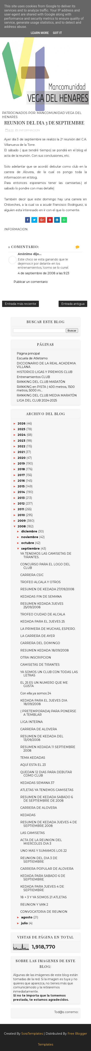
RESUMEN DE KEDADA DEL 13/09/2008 (41, 738)
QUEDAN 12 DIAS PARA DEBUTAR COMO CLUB (46, 774)
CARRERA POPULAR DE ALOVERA (46, 869)
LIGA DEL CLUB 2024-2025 (37, 400)
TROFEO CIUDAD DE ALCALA (42, 614)
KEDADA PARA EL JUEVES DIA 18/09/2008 (43, 702)
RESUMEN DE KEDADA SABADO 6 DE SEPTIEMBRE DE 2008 (46, 798)
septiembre (31, 548)
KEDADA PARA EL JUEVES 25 (42, 621)
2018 (22, 469)
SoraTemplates (32, 1033)
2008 (22, 526)
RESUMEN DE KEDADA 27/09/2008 (47, 589)
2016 (22, 481)
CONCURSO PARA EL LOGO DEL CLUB (45, 566)
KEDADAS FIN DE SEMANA (41, 596)
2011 (21, 509)
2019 (22, 463)
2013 (22, 498)
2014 (22, 492)
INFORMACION (29, 130)
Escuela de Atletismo (32, 358)
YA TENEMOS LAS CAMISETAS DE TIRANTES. (45, 555)
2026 (22, 423)
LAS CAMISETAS (32, 833)
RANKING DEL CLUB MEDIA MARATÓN (47, 395)
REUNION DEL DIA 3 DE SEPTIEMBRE (38, 859)
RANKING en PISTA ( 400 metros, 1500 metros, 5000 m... (46, 388)
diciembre (29, 531)
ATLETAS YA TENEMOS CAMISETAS (46, 790)
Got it (57, 33)
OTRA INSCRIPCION (35, 657)
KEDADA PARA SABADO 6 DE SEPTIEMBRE (42, 877)
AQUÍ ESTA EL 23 (33, 765)
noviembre (30, 537)
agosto (27, 917)
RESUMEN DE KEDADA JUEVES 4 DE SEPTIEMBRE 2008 (48, 824)
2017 (22, 475)
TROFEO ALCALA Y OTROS (40, 582)
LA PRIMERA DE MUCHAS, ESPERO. (48, 629)
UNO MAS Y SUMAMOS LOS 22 (43, 851)
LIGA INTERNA (31, 722)
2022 (22, 446)
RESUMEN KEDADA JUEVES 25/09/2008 (41, 605)
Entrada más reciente (20, 304)
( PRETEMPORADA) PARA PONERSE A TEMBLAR (48, 713)
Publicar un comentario (31, 282)
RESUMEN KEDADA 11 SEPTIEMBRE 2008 (47, 748)
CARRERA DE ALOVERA (38, 729)
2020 (22, 458)
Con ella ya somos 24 (35, 693)
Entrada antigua (73, 304)
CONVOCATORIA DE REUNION (43, 912)
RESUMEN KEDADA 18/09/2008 (44, 650)
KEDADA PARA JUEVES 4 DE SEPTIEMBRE (42, 888)
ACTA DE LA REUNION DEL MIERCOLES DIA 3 (41, 841)
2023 (22, 441)
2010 (22, 515)
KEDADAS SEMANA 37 (37, 783)
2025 (22, 429)
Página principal (28, 353)
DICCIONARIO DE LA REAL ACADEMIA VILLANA (46, 365)
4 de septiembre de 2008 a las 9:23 (43, 273)
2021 (22, 452)
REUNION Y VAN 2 (34, 904)
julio (25, 923)
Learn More (40, 33)
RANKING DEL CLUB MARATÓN (41, 382)
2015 (22, 486)
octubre (28, 543)
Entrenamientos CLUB (33, 377)
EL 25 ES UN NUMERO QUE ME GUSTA (44, 684)
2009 (22, 521)
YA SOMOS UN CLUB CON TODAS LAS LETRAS (49, 673)
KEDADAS (28, 815)
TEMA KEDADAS (32, 758)
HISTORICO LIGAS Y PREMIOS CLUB (44, 372)
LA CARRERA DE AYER (37, 636)
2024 (22, 435)
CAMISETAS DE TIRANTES (40, 665)
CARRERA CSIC (32, 575)
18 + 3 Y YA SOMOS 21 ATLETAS (43, 897)
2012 (22, 503)
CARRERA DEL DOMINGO (40, 643)
